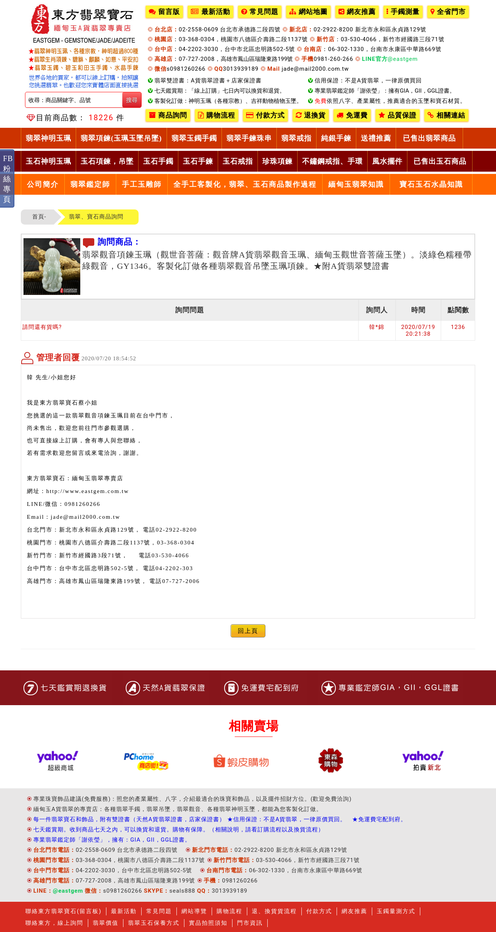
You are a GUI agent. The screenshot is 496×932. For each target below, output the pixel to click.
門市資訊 (250, 923)
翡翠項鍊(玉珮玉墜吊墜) (121, 138)
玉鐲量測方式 (396, 911)
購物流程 (216, 115)
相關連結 (446, 115)
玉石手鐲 (158, 161)
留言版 (164, 12)
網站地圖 (308, 12)
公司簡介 (43, 184)
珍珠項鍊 (277, 161)
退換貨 (311, 115)
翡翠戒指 (296, 138)
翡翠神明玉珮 (48, 138)
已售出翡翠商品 (429, 138)
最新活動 (210, 12)
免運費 (352, 115)
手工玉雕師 (142, 184)
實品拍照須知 (208, 923)
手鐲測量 (403, 12)
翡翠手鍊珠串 (249, 138)
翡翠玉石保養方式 (153, 923)
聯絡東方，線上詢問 (54, 923)
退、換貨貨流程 (274, 911)
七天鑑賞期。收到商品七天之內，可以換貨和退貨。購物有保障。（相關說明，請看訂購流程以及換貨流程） (178, 829)
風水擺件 (387, 161)
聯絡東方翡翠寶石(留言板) (63, 911)
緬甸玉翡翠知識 (356, 184)
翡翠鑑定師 (90, 184)
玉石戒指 (238, 161)
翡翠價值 (106, 923)
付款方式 (265, 115)
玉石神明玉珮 (48, 161)
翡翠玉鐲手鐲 (194, 138)
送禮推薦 (376, 138)
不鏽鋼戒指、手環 (332, 161)
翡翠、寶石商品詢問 (96, 216)
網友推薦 (357, 12)
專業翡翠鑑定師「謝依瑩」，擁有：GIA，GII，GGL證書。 (112, 839)
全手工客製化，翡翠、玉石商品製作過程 (245, 184)
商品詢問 (168, 115)
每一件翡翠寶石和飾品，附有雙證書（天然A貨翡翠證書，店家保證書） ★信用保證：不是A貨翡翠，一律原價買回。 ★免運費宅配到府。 (220, 819)
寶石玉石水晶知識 (431, 184)
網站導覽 (194, 911)
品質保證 (397, 115)
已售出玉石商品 (439, 161)
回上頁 (248, 630)
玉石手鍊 (198, 161)
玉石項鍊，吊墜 (107, 161)
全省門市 (448, 12)
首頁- (39, 216)
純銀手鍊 (336, 138)
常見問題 (259, 12)
